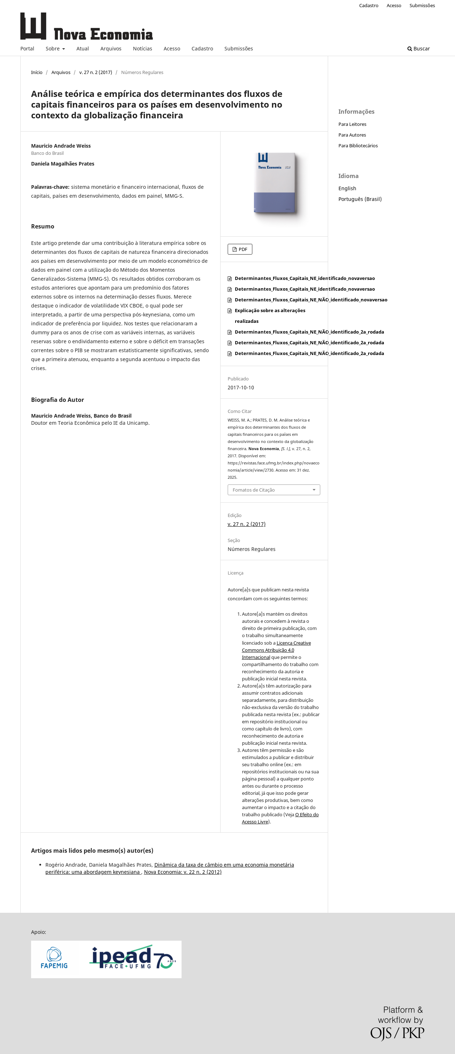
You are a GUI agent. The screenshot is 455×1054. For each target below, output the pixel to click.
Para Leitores (352, 124)
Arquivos (111, 48)
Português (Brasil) (360, 199)
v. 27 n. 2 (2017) (95, 72)
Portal (27, 48)
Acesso (172, 48)
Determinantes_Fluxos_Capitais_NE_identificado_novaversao (305, 278)
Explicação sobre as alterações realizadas (270, 315)
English (347, 188)
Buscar (418, 48)
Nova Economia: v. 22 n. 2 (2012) (183, 871)
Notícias (142, 48)
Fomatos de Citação (254, 490)
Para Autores (352, 135)
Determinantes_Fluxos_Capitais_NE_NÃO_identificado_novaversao (311, 299)
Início (37, 72)
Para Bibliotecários (358, 145)
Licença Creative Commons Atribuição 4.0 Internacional (276, 650)
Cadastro (202, 48)
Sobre (53, 48)
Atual (82, 48)
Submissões (238, 48)
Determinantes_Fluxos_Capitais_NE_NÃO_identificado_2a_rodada (309, 332)
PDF (242, 249)
